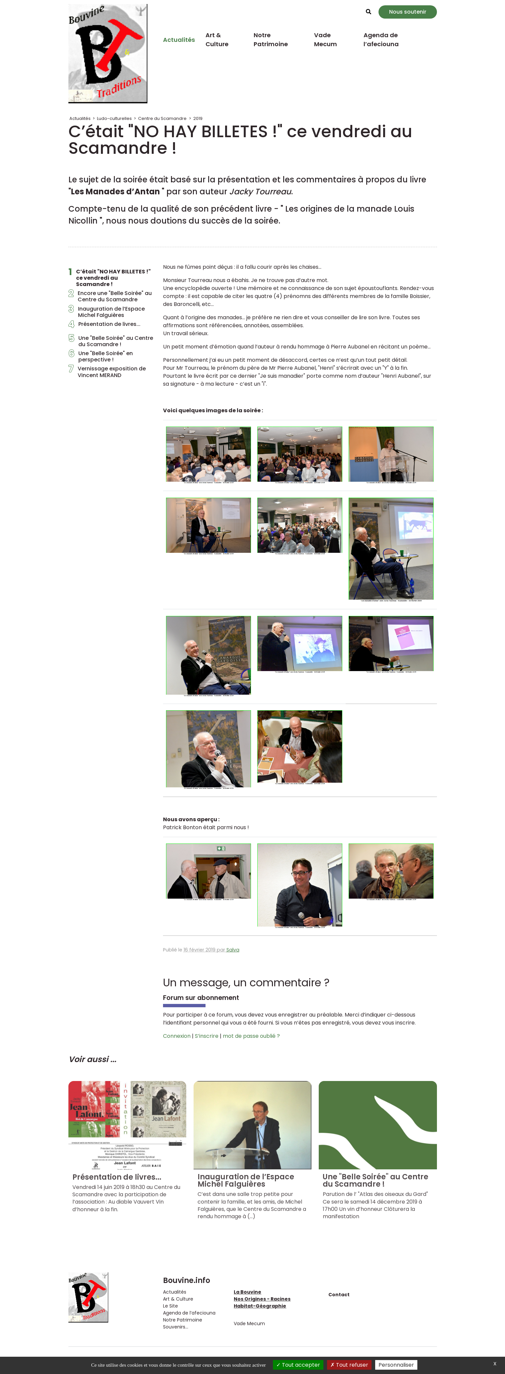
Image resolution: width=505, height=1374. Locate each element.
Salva (232, 949)
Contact (339, 1294)
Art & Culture (217, 39)
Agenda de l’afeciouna (381, 39)
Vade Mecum (325, 39)
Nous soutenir (407, 12)
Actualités (179, 40)
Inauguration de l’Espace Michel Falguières (106, 312)
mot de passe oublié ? (251, 1036)
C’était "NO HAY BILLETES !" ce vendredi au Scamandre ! (109, 278)
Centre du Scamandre (162, 118)
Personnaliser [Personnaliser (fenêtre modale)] (396, 1365)
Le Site (170, 1306)
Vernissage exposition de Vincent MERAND (107, 371)
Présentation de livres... (104, 326)
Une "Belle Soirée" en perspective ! (100, 356)
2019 (198, 118)
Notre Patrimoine (271, 39)
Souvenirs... (175, 1327)
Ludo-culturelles (114, 118)
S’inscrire (206, 1036)
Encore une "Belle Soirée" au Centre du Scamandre (110, 296)
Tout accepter (298, 1365)
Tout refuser (349, 1365)
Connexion (177, 1036)
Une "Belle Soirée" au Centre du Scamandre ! (110, 341)
